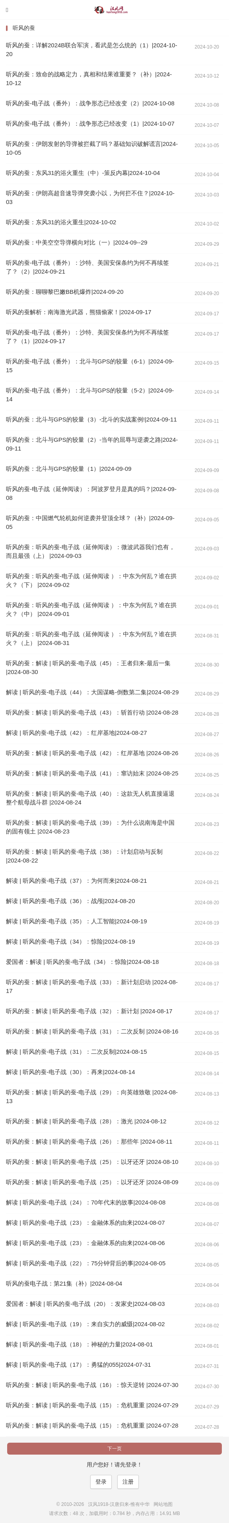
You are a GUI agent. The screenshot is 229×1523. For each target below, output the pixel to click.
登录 (101, 1481)
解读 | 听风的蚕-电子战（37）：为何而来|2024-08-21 (76, 880)
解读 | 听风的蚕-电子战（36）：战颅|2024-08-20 (70, 900)
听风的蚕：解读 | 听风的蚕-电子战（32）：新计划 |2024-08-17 (89, 1011)
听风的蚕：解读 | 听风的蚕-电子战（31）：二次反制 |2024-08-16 (92, 1031)
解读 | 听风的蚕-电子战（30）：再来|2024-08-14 (70, 1071)
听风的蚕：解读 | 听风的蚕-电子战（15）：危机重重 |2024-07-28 (92, 1425)
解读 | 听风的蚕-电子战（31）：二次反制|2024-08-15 (76, 1051)
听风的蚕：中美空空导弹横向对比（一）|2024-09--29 (76, 242)
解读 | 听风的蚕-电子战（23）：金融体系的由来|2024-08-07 (85, 1222)
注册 (128, 1481)
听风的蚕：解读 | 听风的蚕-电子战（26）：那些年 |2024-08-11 (89, 1141)
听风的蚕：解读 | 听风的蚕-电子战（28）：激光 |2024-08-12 (86, 1121)
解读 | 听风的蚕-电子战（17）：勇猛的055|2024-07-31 (78, 1364)
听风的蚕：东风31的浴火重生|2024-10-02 (61, 222)
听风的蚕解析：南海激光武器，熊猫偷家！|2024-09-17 (78, 312)
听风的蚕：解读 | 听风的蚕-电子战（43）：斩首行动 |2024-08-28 (92, 712)
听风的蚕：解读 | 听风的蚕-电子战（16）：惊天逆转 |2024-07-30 (92, 1384)
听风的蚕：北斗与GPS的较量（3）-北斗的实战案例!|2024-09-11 (91, 419)
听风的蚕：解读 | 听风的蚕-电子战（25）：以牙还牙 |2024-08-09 (92, 1182)
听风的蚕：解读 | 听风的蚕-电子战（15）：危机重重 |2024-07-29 (92, 1405)
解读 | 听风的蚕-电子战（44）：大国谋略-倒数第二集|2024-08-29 (92, 692)
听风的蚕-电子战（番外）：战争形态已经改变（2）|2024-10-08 (90, 103)
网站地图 (163, 1504)
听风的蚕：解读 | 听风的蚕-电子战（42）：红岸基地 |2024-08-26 (92, 753)
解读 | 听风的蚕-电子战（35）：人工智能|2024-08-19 (76, 921)
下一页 (114, 1448)
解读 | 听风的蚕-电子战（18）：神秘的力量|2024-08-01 (79, 1344)
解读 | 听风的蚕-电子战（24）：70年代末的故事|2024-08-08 (85, 1202)
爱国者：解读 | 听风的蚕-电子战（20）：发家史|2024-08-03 (85, 1303)
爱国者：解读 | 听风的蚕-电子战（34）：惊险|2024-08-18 (82, 961)
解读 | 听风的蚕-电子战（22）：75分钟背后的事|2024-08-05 (85, 1263)
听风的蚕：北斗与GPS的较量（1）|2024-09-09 (69, 468)
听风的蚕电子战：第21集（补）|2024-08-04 (64, 1283)
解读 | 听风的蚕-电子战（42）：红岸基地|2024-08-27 (76, 732)
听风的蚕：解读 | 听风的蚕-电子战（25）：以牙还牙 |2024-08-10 (92, 1161)
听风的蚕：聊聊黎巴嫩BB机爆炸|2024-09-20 (65, 291)
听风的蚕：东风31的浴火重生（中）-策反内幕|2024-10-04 (83, 172)
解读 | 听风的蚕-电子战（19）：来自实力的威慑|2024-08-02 (85, 1324)
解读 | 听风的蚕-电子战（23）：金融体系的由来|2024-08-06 (85, 1242)
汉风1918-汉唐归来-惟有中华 (114, 10)
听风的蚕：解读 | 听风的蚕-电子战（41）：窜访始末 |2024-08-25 (92, 773)
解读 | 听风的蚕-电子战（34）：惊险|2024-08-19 (70, 941)
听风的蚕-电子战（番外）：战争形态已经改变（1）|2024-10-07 (90, 123)
